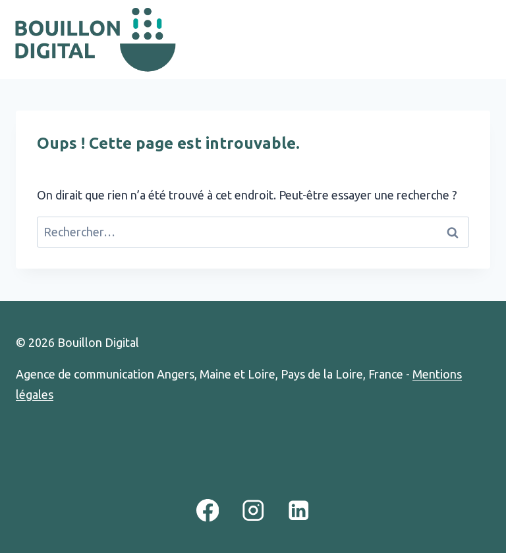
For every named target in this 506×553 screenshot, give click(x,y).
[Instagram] (252, 510)
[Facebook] (207, 510)
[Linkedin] (299, 510)
